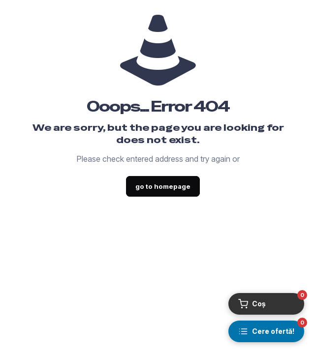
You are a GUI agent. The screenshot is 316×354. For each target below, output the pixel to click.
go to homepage (162, 186)
